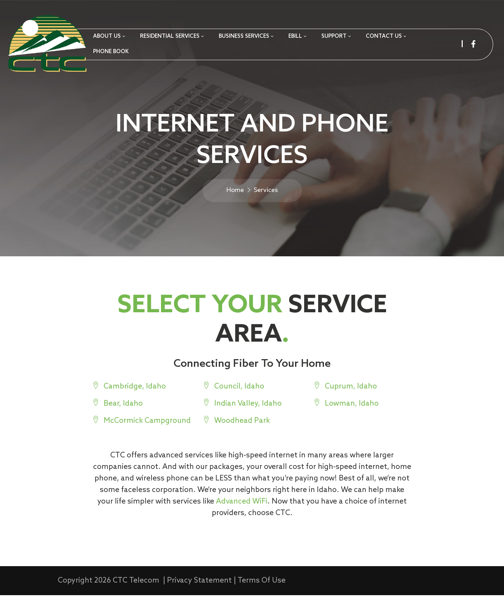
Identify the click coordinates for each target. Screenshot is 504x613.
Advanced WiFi (233, 517)
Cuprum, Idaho (351, 402)
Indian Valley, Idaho (248, 419)
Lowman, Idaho (352, 419)
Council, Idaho (239, 402)
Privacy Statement (199, 598)
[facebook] (473, 44)
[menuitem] (108, 36)
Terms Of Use (262, 598)
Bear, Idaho (122, 419)
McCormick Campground (146, 437)
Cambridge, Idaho (134, 402)
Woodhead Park (242, 437)
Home (235, 201)
